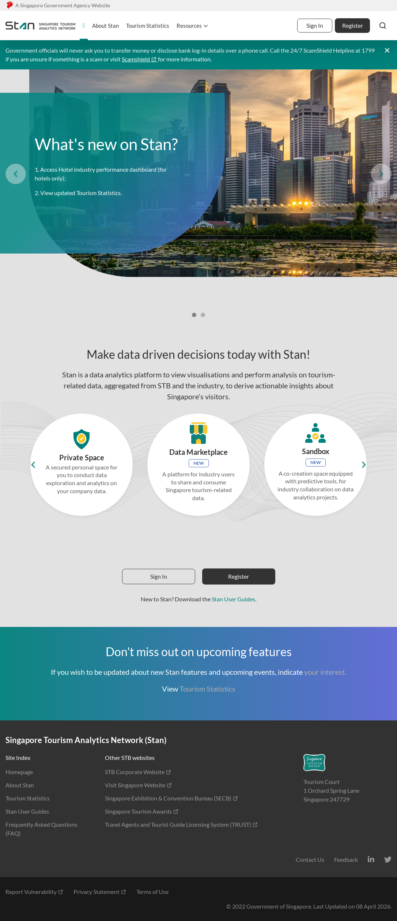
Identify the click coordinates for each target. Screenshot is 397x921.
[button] (383, 25)
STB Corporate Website (138, 771)
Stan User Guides (233, 598)
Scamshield (140, 59)
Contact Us (310, 859)
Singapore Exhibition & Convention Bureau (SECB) (171, 798)
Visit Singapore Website (138, 784)
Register (352, 25)
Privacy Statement (99, 891)
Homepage (19, 771)
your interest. (325, 671)
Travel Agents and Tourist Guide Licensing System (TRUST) (181, 824)
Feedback (346, 859)
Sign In (314, 25)
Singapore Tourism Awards (142, 811)
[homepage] (84, 25)
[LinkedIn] (371, 859)
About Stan (19, 784)
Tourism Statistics (207, 688)
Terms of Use (152, 891)
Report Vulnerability (34, 891)
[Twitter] (388, 859)
